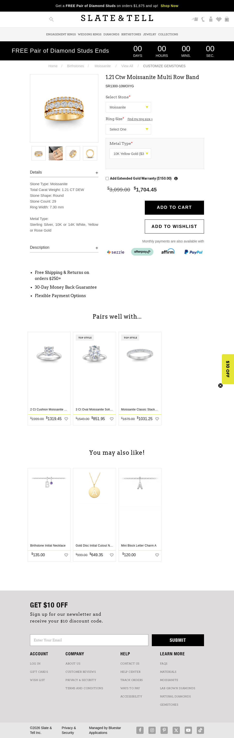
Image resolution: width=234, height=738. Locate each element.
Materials (168, 671)
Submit (178, 640)
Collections (168, 34)
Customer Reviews (81, 671)
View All (127, 66)
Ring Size (129, 119)
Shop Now (169, 6)
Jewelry (149, 34)
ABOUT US (73, 663)
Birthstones (131, 34)
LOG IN (35, 663)
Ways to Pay (130, 688)
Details (36, 172)
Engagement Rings (61, 34)
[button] (228, 369)
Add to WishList (174, 226)
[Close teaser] (220, 385)
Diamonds (111, 34)
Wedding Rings (90, 34)
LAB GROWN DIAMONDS (177, 688)
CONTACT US (129, 663)
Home (52, 66)
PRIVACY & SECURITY (81, 680)
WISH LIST (37, 680)
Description (39, 247)
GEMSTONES (169, 704)
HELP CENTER (130, 671)
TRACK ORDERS (131, 680)
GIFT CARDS (39, 671)
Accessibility (131, 696)
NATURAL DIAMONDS (175, 696)
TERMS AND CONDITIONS (84, 688)
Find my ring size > (140, 119)
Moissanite (103, 66)
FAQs (164, 663)
